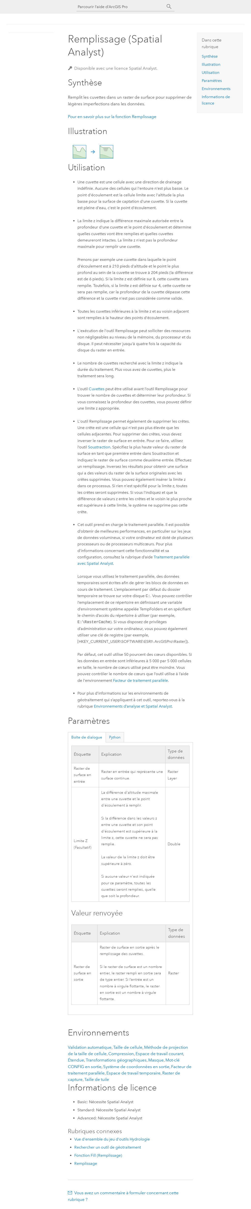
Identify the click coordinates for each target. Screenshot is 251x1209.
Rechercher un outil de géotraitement (107, 1147)
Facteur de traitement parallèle (140, 680)
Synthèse (210, 56)
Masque (156, 1060)
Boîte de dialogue (86, 737)
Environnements (216, 88)
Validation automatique (90, 1047)
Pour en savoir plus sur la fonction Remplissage (112, 116)
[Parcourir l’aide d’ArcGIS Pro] (120, 6)
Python (115, 737)
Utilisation (210, 72)
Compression (121, 1053)
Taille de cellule (127, 1047)
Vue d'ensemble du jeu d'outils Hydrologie (112, 1139)
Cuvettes (96, 389)
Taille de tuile (96, 1079)
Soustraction (99, 447)
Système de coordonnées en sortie (136, 1066)
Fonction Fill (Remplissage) (98, 1155)
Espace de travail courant (159, 1053)
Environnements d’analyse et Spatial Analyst (133, 706)
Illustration (211, 64)
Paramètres (212, 80)
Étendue (76, 1060)
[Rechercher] (169, 6)
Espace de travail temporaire (133, 1073)
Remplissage (85, 1163)
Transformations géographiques (116, 1060)
